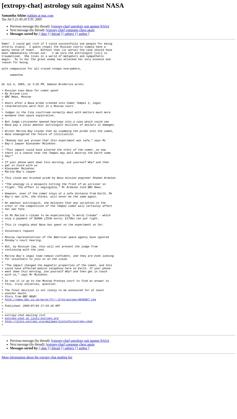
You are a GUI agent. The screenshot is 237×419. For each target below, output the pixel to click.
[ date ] (44, 34)
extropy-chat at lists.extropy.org (32, 374)
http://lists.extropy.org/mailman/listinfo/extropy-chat (49, 377)
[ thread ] (56, 34)
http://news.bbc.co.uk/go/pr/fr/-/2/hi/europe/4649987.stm (50, 351)
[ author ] (83, 34)
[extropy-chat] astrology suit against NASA (80, 26)
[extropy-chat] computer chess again (70, 30)
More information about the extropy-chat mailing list (37, 415)
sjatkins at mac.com (40, 15)
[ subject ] (69, 34)
